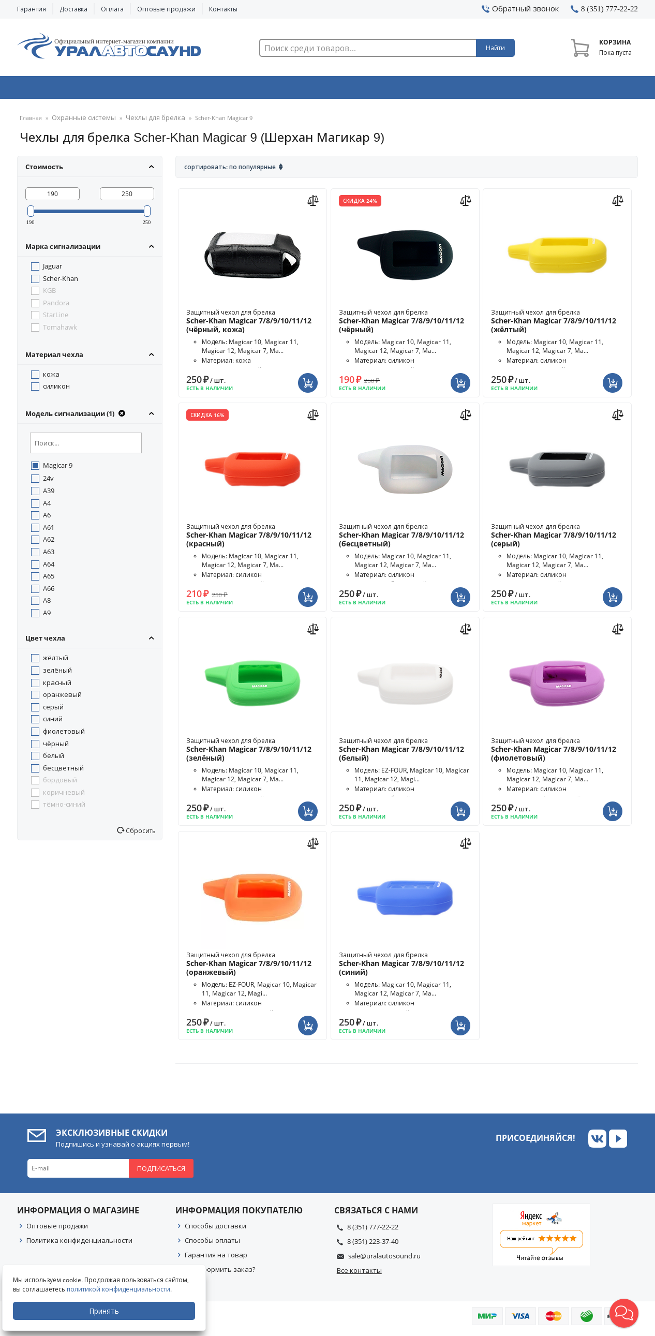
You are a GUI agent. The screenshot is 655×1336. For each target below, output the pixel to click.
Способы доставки (215, 1229)
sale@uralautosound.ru (384, 1259)
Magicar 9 (57, 468)
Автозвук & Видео (78, 89)
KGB (49, 293)
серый (53, 710)
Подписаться (161, 1171)
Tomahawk (60, 330)
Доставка (73, 9)
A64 (48, 567)
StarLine (55, 317)
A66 (48, 591)
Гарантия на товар (216, 1258)
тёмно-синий (64, 807)
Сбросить (140, 833)
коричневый (64, 795)
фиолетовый (64, 734)
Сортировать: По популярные (230, 170)
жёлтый (55, 660)
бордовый (60, 783)
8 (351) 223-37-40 (372, 1244)
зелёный (57, 673)
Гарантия (31, 9)
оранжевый (62, 697)
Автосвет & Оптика (456, 89)
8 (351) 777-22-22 (372, 1230)
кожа (51, 377)
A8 (47, 603)
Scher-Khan (60, 281)
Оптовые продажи (166, 9)
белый (53, 758)
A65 (48, 579)
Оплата (112, 9)
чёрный (56, 746)
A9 (47, 615)
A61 (48, 530)
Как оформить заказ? (220, 1272)
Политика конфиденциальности (79, 1243)
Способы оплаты (212, 1243)
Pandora (56, 305)
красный (57, 685)
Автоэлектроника (330, 89)
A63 (48, 554)
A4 (47, 506)
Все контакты (359, 1273)
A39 (48, 493)
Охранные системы (204, 89)
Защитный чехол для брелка (252, 324)
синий (53, 721)
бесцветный (63, 771)
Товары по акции (579, 89)
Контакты (223, 9)
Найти (495, 47)
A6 (47, 518)
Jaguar (52, 269)
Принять (107, 1311)
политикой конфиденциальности (121, 1289)
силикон (56, 389)
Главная (31, 121)
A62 (48, 542)
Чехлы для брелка (143, 121)
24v (48, 481)
